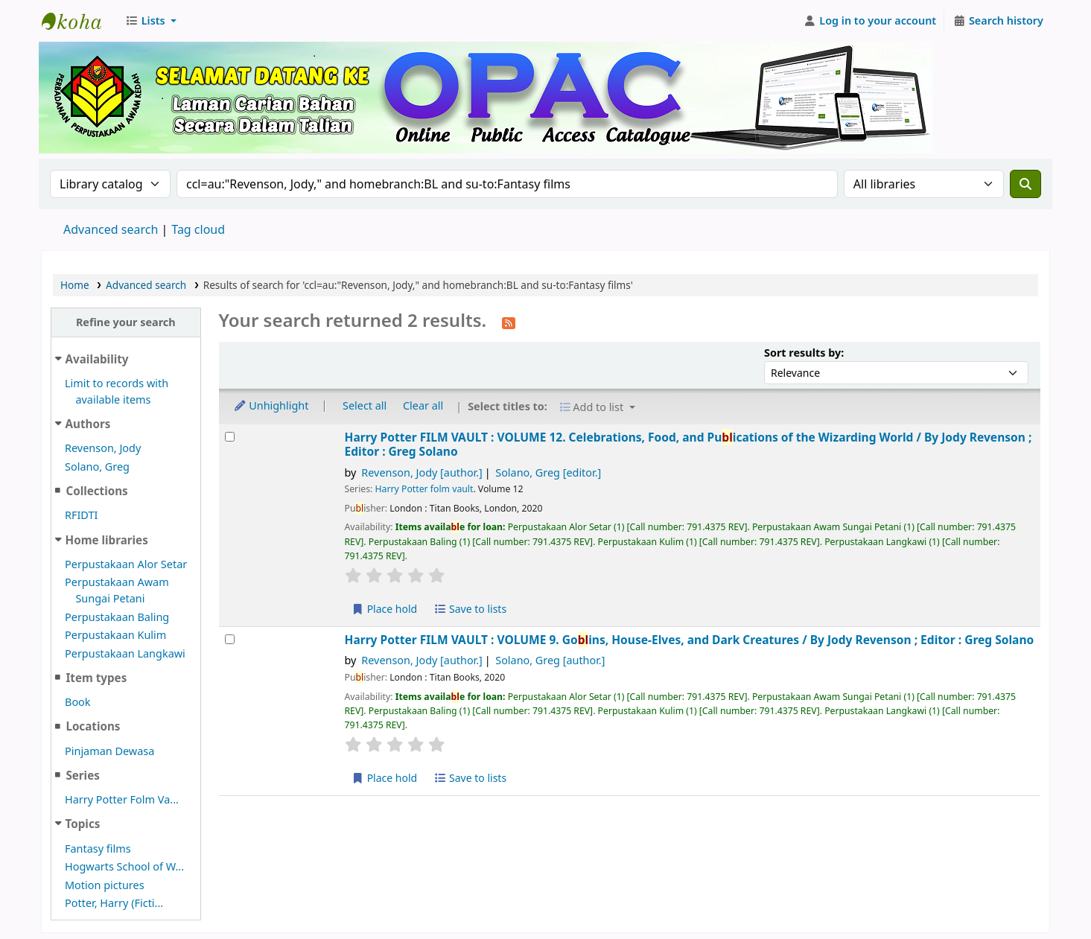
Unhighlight (271, 405)
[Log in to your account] (870, 21)
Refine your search (126, 322)
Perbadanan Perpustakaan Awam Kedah (79, 21)
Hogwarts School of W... (124, 866)
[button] (150, 21)
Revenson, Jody (103, 448)
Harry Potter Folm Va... (122, 799)
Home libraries (107, 539)
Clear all (423, 405)
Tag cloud (198, 229)
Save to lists (469, 609)
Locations (93, 726)
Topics (83, 823)
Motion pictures (104, 885)
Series (82, 775)
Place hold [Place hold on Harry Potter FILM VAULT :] (385, 609)
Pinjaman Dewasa (109, 751)
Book (78, 702)
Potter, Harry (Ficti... (114, 903)
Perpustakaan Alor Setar (126, 564)
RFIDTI (81, 515)
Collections (96, 490)
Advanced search (110, 229)
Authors (88, 423)
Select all (365, 405)
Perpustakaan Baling (117, 617)
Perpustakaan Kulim (115, 635)
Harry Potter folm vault (424, 489)
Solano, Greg (97, 466)
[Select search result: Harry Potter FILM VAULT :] (230, 437)
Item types (96, 677)
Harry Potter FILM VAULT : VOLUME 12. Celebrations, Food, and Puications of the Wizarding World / (688, 444)
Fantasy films (98, 848)
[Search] (1025, 184)
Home (74, 285)
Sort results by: (804, 353)
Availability (97, 358)
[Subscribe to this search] (509, 322)
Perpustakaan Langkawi (125, 653)
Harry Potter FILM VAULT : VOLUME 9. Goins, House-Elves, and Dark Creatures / (689, 640)
